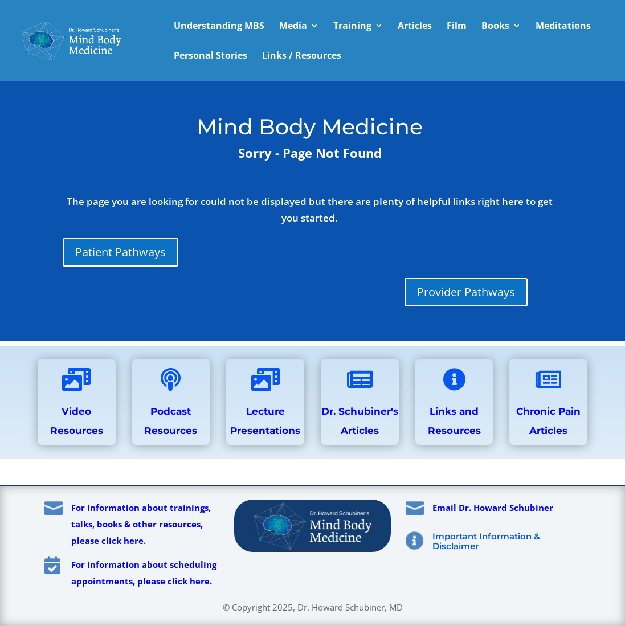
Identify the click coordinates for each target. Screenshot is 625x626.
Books (495, 27)
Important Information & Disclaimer (486, 541)
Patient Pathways (120, 252)
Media (293, 27)
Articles (415, 27)
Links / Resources (301, 56)
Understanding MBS (219, 27)
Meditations (563, 27)
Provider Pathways (466, 292)
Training (352, 27)
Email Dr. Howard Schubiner (492, 507)
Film (457, 27)
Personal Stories (210, 56)
